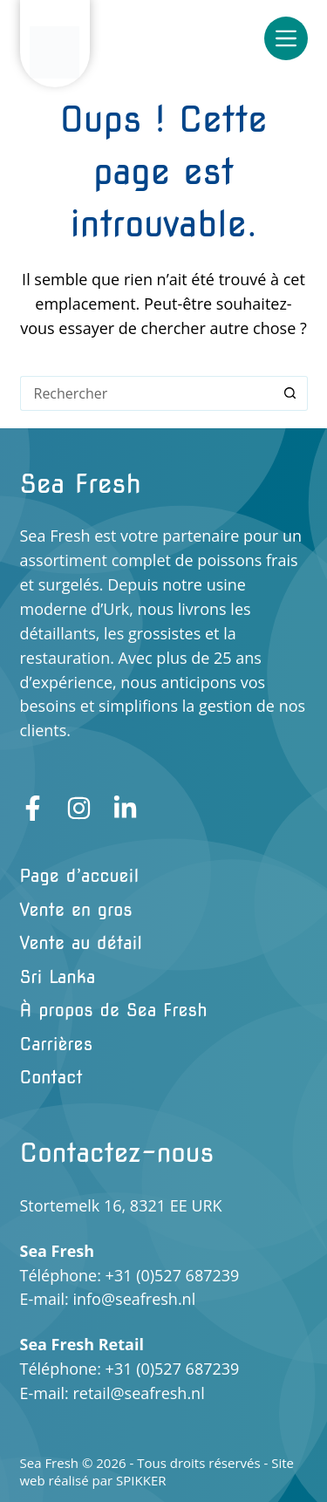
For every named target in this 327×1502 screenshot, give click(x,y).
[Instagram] (79, 808)
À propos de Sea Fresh (114, 1010)
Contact (51, 1077)
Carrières (56, 1044)
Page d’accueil (80, 875)
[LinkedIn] (125, 808)
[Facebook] (32, 808)
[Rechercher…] (146, 393)
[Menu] (286, 38)
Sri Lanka (58, 976)
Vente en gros (76, 909)
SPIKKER (141, 1480)
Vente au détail (81, 942)
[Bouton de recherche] (290, 393)
